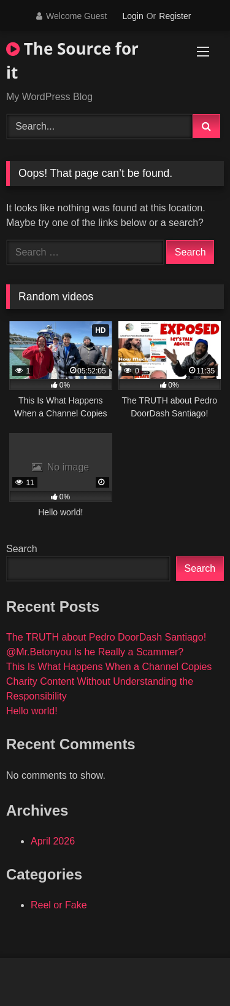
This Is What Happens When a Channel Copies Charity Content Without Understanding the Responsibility (109, 681)
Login (132, 16)
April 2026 (53, 841)
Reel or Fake (59, 905)
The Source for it (72, 60)
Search (21, 549)
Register (175, 16)
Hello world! (32, 711)
